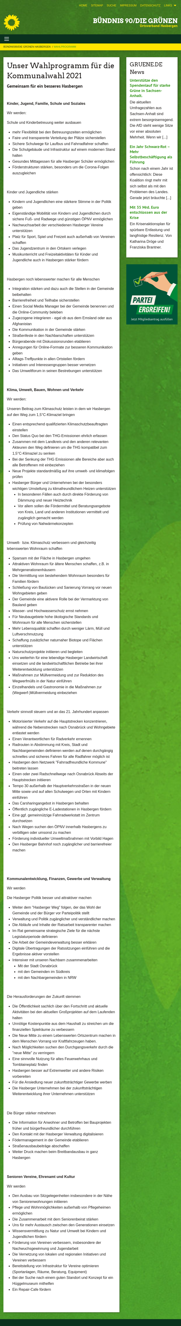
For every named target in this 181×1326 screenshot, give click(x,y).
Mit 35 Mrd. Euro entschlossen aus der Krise (148, 212)
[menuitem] (83, 5)
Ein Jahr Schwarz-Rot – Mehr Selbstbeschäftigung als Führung (151, 154)
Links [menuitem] (168, 5)
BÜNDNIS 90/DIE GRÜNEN (135, 21)
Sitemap (97, 5)
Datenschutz (150, 5)
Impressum (128, 5)
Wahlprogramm (65, 46)
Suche (111, 5)
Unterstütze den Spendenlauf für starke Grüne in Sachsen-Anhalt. (150, 88)
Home (83, 5)
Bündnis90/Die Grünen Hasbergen (27, 46)
